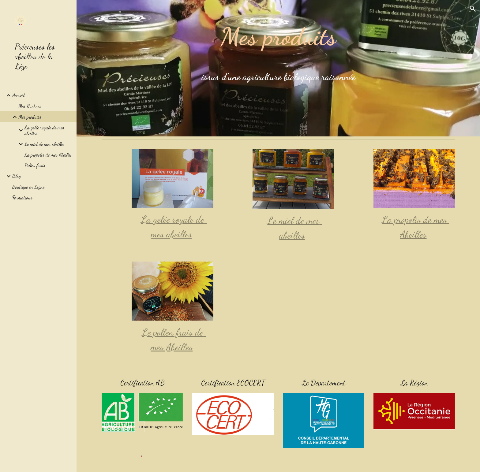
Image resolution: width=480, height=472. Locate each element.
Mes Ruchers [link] (29, 106)
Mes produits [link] (29, 117)
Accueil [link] (18, 95)
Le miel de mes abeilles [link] (44, 144)
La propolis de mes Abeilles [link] (48, 155)
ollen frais (175, 332)
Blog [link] (16, 176)
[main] (278, 68)
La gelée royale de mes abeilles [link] (44, 130)
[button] (472, 8)
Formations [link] (22, 197)
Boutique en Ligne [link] (28, 187)
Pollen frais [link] (34, 165)
